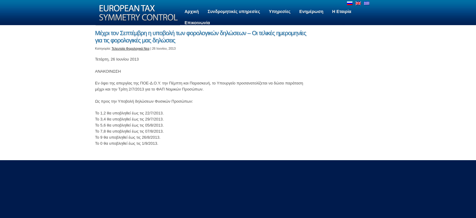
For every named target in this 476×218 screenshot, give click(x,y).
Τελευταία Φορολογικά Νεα (131, 48)
